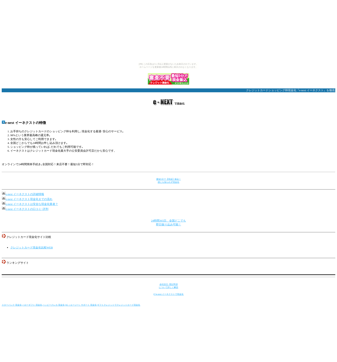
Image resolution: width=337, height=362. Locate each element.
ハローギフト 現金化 (32, 305)
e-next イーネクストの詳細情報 (25, 194)
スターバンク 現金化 (12, 305)
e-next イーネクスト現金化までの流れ (29, 199)
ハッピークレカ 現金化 (54, 305)
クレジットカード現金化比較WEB (31, 247)
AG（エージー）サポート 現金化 (81, 305)
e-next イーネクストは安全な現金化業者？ (32, 204)
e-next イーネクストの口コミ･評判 (27, 209)
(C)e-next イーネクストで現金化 (168, 294)
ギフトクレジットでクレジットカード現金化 (118, 305)
